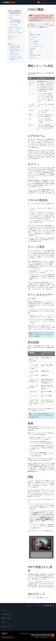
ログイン (32, 39)
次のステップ (33, 57)
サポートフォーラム (14, 54)
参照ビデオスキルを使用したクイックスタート (16, 28)
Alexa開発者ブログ (13, 59)
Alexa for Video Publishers (15, 47)
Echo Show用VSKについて (16, 19)
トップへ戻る (28, 605)
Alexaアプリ (31, 225)
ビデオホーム (33, 37)
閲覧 (31, 53)
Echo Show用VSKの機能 (16, 21)
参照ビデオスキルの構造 (14, 30)
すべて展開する (16, 15)
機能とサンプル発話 (35, 34)
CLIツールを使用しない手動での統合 (16, 33)
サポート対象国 (14, 24)
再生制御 (32, 48)
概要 (11, 17)
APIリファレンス (13, 35)
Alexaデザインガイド (14, 49)
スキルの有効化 (34, 41)
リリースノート (14, 26)
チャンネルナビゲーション (36, 46)
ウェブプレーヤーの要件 (16, 22)
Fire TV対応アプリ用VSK (14, 46)
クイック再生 (33, 43)
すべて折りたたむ (11, 15)
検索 (31, 50)
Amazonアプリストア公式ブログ (16, 58)
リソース (11, 39)
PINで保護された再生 (35, 55)
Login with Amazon (14, 53)
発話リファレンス (13, 37)
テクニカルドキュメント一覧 (15, 56)
